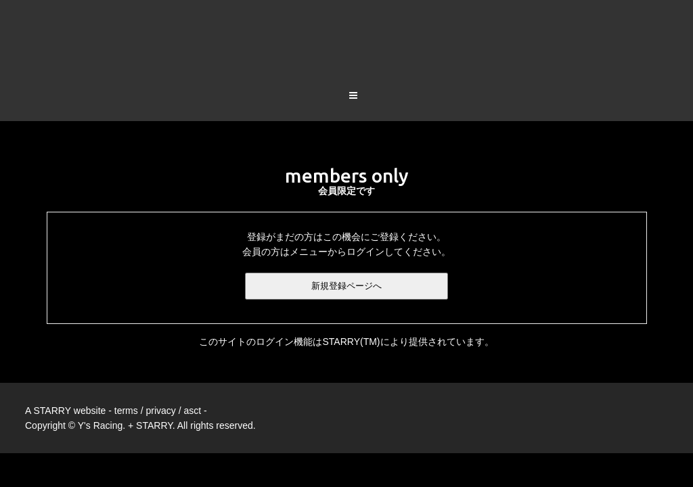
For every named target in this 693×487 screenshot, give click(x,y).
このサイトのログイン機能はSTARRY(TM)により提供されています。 (346, 288)
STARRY (52, 357)
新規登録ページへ (346, 233)
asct (192, 357)
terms (126, 357)
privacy (160, 357)
